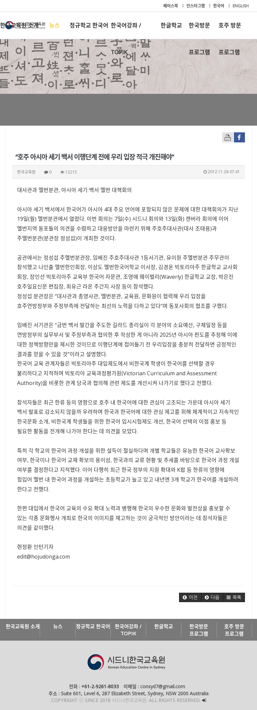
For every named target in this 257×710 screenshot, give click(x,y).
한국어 (219, 6)
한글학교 (171, 25)
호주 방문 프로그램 (230, 30)
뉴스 (54, 25)
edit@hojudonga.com (43, 556)
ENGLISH (241, 6)
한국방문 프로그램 (199, 30)
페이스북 (171, 6)
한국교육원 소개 (19, 25)
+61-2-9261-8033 (100, 686)
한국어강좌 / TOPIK (126, 30)
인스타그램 (196, 6)
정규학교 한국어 (89, 25)
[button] (190, 597)
